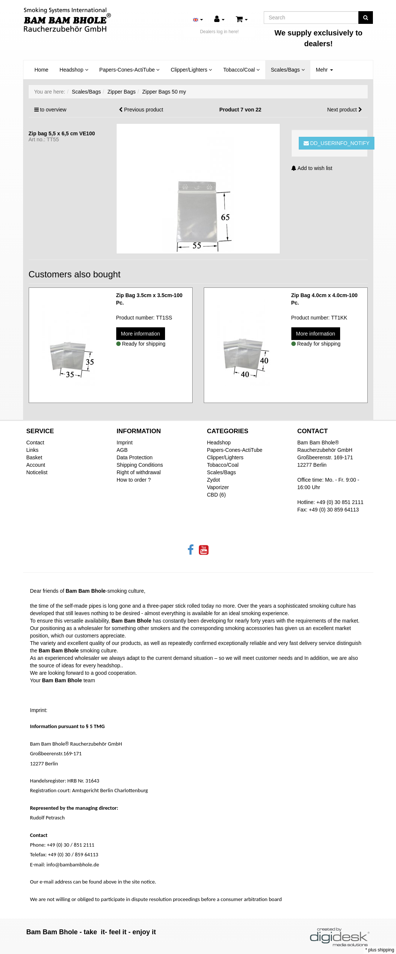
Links (32, 450)
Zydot (213, 480)
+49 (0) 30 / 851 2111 (71, 844)
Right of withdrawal (139, 472)
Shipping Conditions (140, 465)
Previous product (143, 110)
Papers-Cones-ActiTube (129, 70)
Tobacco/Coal (241, 70)
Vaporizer (218, 487)
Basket (34, 457)
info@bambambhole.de (73, 864)
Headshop (74, 70)
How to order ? (134, 480)
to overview (53, 110)
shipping (386, 950)
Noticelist (37, 472)
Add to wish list (312, 168)
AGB (122, 450)
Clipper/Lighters (191, 70)
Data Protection (135, 457)
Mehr (324, 70)
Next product (342, 110)
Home (41, 70)
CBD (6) (216, 495)
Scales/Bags (288, 70)
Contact (35, 442)
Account (35, 465)
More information (140, 334)
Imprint (125, 442)
